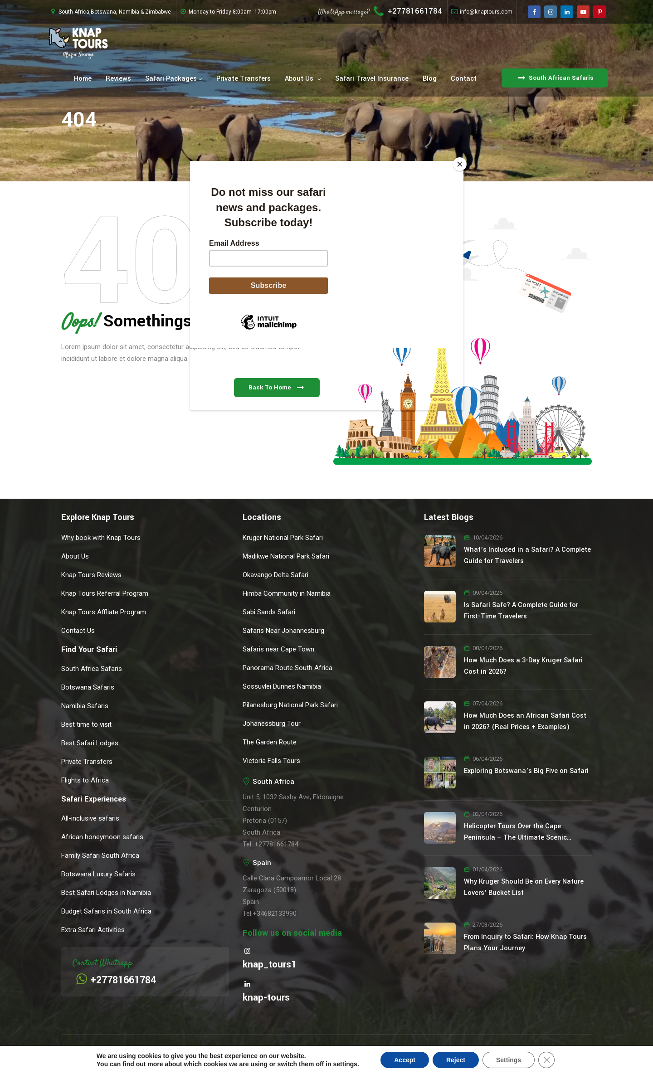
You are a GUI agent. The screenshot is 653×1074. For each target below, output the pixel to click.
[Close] (461, 163)
